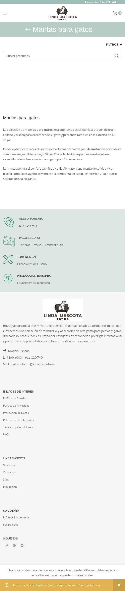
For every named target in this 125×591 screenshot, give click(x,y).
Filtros (112, 44)
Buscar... (117, 55)
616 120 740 (28, 226)
